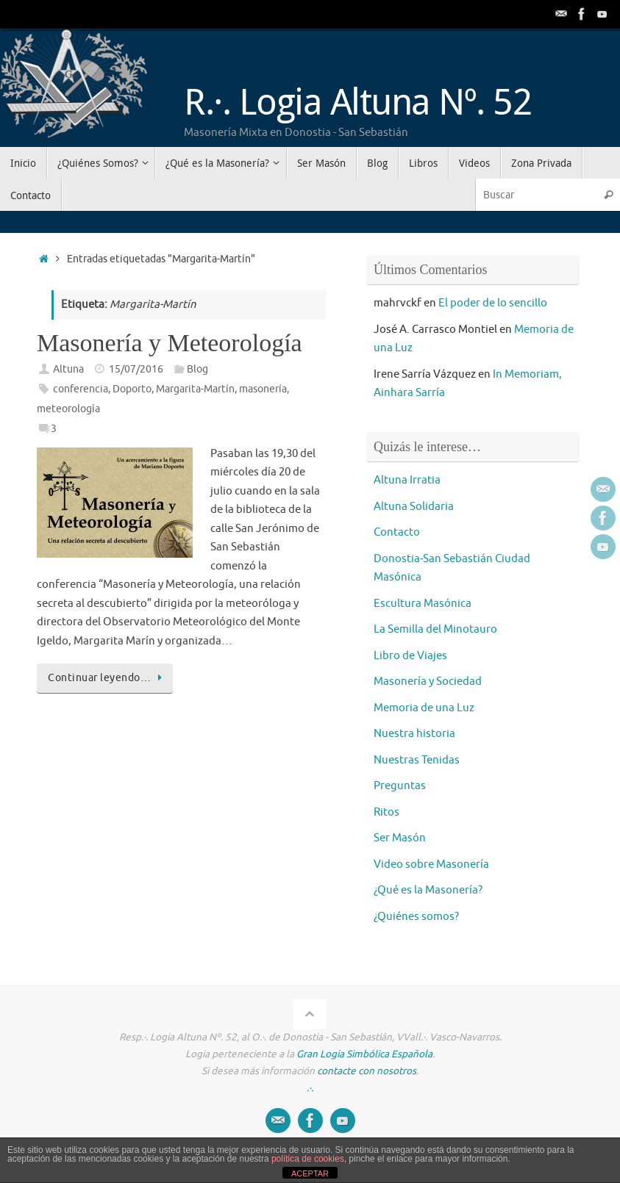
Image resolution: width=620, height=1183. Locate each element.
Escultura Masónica (422, 604)
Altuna (68, 369)
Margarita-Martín (195, 389)
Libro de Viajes (410, 656)
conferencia (80, 389)
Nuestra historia (414, 734)
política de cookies (307, 1159)
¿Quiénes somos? (416, 917)
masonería (263, 389)
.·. (310, 1088)
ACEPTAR (310, 1173)
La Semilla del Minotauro (435, 629)
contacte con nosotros (366, 1071)
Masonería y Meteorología (169, 342)
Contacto (397, 532)
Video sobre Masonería (431, 864)
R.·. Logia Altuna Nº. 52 (358, 101)
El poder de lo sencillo (492, 303)
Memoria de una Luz (424, 708)
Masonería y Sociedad (428, 681)
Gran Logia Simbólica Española (364, 1054)
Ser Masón (400, 838)
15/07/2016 (136, 369)
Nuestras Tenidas (417, 760)
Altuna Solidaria (414, 507)
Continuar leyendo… (107, 678)
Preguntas (400, 786)
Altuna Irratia (407, 480)
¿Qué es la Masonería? (428, 890)
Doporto (132, 389)
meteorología (68, 409)
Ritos (386, 812)
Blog (197, 369)
